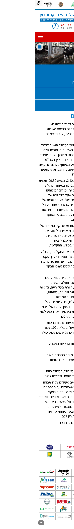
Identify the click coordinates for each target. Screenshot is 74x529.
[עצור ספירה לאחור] (55, 28)
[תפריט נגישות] (4, 3)
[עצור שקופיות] (5, 46)
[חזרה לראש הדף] (6, 522)
